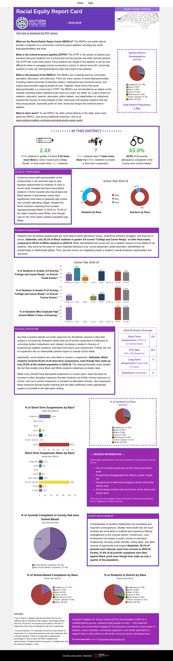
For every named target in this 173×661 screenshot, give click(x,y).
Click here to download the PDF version (37, 33)
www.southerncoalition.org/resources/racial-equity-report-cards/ (49, 120)
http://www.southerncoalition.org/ (112, 639)
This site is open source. (72, 656)
